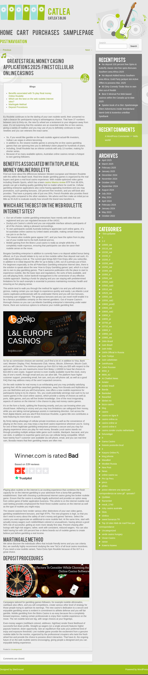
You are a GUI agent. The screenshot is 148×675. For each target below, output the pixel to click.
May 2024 (106, 197)
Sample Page (78, 32)
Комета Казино (109, 545)
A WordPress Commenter (117, 136)
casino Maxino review (55, 182)
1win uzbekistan (109, 360)
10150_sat (107, 252)
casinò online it (109, 426)
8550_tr (105, 371)
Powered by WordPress (136, 669)
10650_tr (106, 315)
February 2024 (109, 205)
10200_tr (106, 259)
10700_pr (106, 322)
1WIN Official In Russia (113, 352)
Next (88, 50)
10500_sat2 (107, 282)
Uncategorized (16, 649)
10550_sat (107, 297)
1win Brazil (107, 345)
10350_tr (106, 274)
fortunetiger (107, 434)
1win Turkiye (108, 356)
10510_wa (107, 289)
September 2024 (110, 186)
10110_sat (107, 248)
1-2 (103, 241)
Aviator (105, 382)
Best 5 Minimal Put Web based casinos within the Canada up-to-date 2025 (116, 98)
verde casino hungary (112, 534)
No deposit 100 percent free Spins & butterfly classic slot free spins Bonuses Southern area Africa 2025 (118, 68)
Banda (105, 389)
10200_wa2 (107, 263)
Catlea (59, 11)
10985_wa (107, 337)
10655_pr (106, 319)
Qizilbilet (106, 497)
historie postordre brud (112, 445)
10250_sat (107, 267)
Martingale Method (18, 104)
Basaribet (106, 397)
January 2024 (108, 208)
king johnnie (107, 456)
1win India (107, 348)
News (104, 471)
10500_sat (107, 278)
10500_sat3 (107, 285)
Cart (23, 32)
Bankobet (106, 393)
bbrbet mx (106, 400)
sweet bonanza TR (111, 519)
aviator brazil (108, 386)
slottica (105, 515)
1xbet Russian (109, 367)
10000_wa (107, 245)
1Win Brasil (107, 341)
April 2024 (107, 201)
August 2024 (108, 190)
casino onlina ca (109, 419)
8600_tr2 (106, 374)
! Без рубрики (108, 233)
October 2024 (108, 182)
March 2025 (107, 164)
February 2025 (109, 167)
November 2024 (109, 179)
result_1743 (107, 504)
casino (105, 412)
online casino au (109, 475)
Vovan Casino (108, 538)
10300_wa (107, 271)
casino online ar (109, 423)
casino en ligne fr (110, 415)
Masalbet (106, 460)
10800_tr (106, 330)
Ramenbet (107, 501)
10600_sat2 (107, 311)
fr (102, 438)
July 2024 (106, 193)
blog (104, 408)
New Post (106, 467)
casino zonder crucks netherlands (118, 430)
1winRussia (107, 363)
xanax (105, 541)
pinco (104, 482)
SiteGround (18, 669)
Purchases (46, 32)
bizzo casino (108, 404)
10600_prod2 (108, 304)
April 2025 (107, 160)
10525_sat (107, 293)
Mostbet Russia (109, 464)
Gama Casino (108, 441)
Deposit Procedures (18, 107)
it (102, 449)
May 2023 (106, 212)
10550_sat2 (107, 300)
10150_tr (106, 256)
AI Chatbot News (110, 378)
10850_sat (107, 334)
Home (6, 32)
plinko (105, 486)
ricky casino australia (112, 508)
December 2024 (109, 175)
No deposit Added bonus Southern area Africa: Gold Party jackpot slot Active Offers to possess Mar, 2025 (118, 79)
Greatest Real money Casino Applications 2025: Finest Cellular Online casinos (38, 67)
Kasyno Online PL (110, 452)
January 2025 (108, 171)
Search (102, 42)
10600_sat (107, 308)
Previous (5, 50)
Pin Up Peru (107, 478)
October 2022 (108, 216)
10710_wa (107, 326)
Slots (104, 512)
